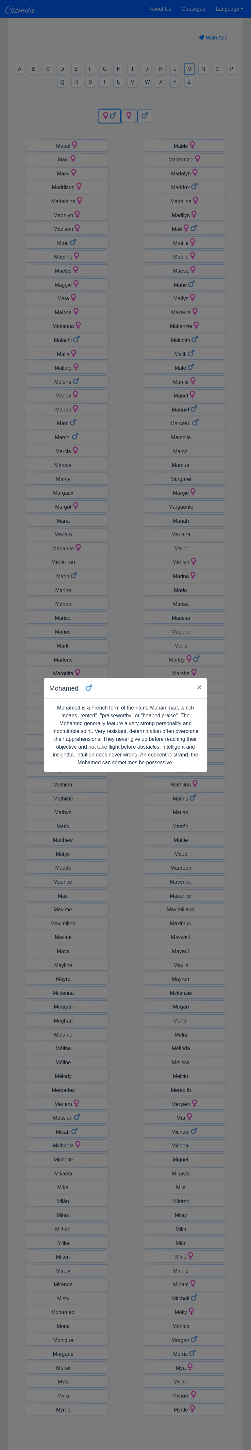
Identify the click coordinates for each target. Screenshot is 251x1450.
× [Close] (199, 687)
